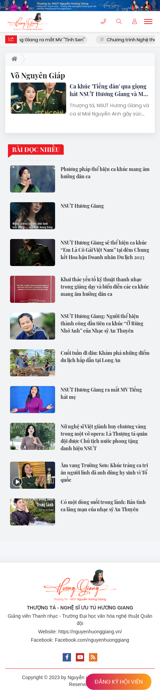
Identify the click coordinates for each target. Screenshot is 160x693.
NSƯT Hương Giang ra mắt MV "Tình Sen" (48, 40)
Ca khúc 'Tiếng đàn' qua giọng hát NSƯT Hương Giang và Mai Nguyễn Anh (109, 90)
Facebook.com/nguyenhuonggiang (92, 640)
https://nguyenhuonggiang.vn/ (90, 631)
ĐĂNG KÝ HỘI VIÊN (119, 681)
